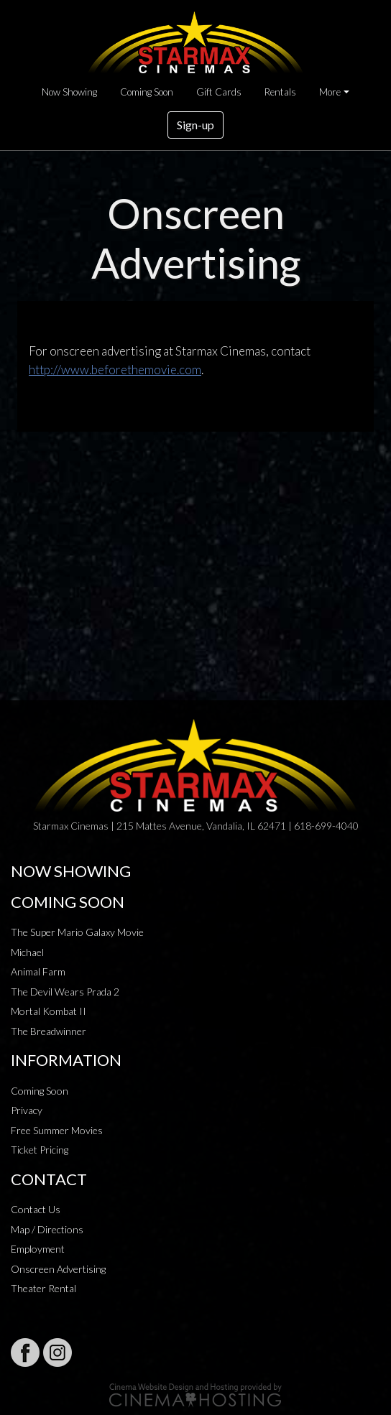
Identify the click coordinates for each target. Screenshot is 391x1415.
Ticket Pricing (39, 1149)
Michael (27, 952)
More (330, 92)
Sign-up (195, 124)
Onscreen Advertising (58, 1269)
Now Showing (69, 92)
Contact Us (35, 1209)
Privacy (26, 1110)
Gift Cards (219, 92)
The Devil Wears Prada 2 (65, 991)
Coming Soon (146, 92)
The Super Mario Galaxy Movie (77, 932)
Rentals (280, 92)
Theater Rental (43, 1288)
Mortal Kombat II (48, 1011)
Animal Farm (38, 971)
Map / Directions (47, 1229)
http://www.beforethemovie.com (115, 369)
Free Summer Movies (57, 1130)
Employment (38, 1249)
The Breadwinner (48, 1031)
